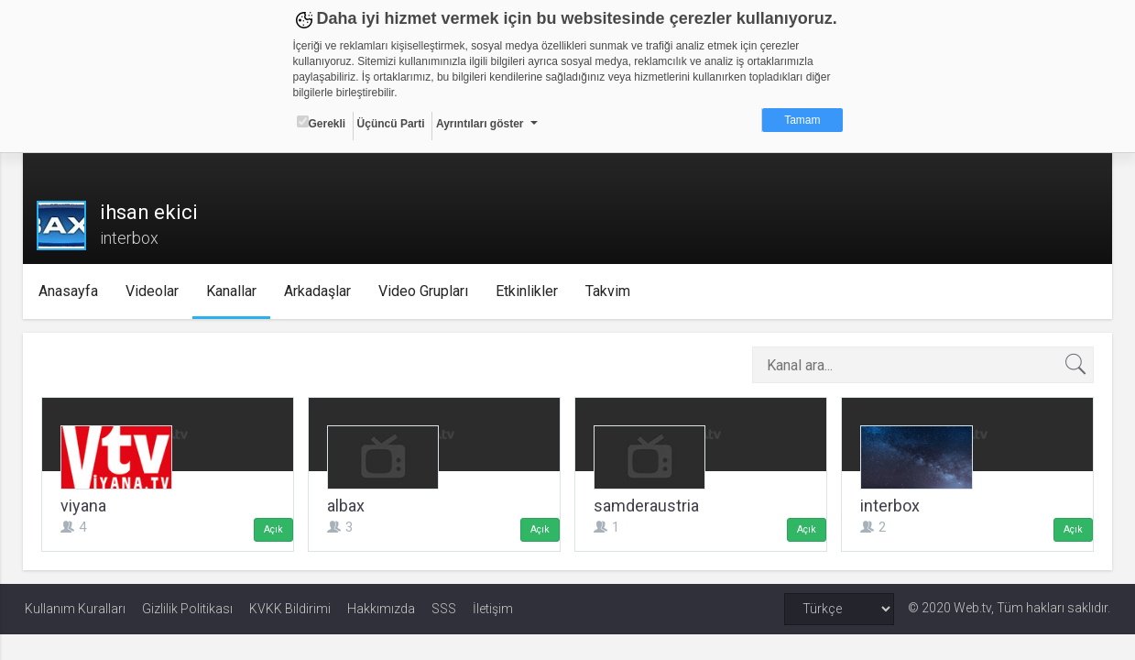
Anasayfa (71, 291)
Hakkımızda (381, 608)
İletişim (493, 608)
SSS (443, 608)
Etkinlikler (529, 291)
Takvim (610, 291)
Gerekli (321, 123)
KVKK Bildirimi (290, 608)
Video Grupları (426, 291)
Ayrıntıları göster (480, 123)
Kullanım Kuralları (75, 608)
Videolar (154, 291)
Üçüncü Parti (391, 123)
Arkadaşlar (320, 291)
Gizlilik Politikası (187, 608)
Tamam (802, 120)
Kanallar (234, 291)
